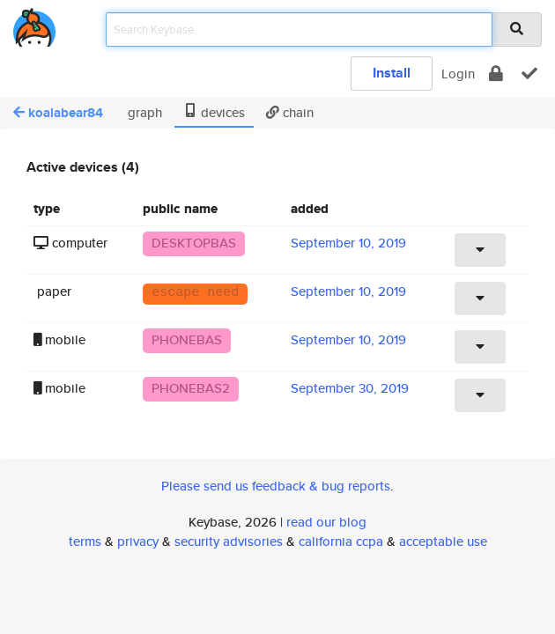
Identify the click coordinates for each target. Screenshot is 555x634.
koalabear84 (58, 112)
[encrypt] (496, 74)
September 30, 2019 (350, 388)
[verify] (529, 74)
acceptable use (443, 541)
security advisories (228, 541)
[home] (34, 24)
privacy (138, 541)
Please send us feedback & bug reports (275, 485)
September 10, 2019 (348, 242)
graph (143, 112)
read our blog (326, 521)
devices (214, 112)
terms (85, 541)
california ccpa (341, 541)
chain (290, 112)
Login (458, 73)
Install (392, 73)
